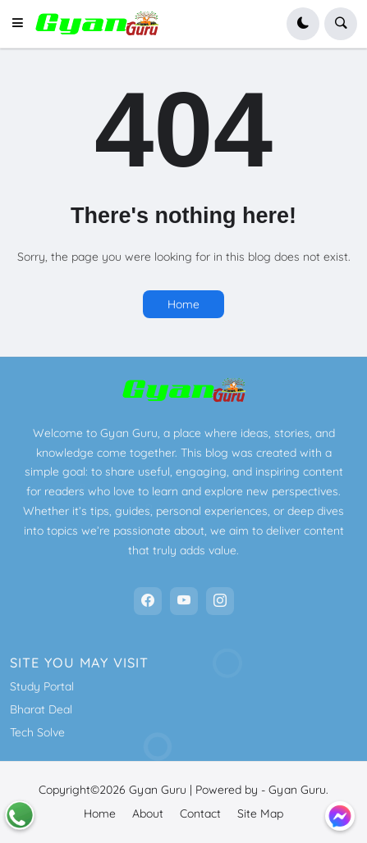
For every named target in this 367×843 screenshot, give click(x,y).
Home (183, 304)
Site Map (260, 813)
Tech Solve (37, 732)
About (147, 813)
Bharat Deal (41, 709)
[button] (22, 23)
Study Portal (42, 686)
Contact (200, 813)
